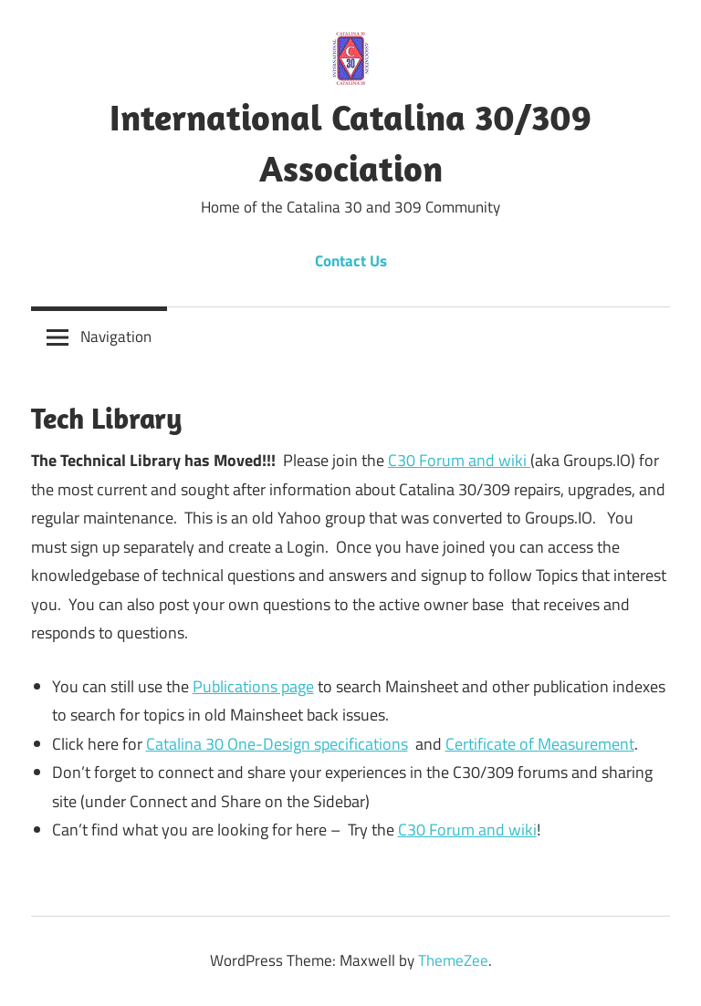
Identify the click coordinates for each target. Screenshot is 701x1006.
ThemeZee (453, 960)
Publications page (253, 686)
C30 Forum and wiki (459, 460)
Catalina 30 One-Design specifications (277, 743)
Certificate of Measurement (539, 743)
